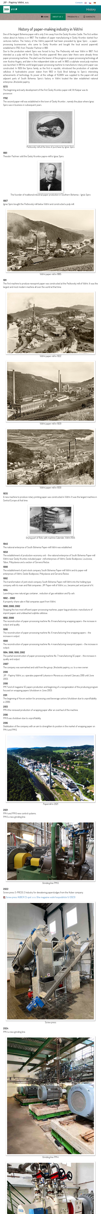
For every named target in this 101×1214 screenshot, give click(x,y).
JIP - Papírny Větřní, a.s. (16, 2)
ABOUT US (57, 17)
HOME (45, 17)
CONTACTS (89, 17)
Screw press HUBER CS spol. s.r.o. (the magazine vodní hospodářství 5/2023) (39, 897)
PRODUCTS (73, 17)
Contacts (79, 3)
